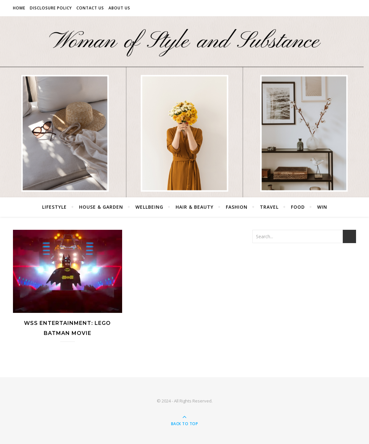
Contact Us (90, 8)
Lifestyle (54, 207)
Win (322, 207)
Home (19, 8)
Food (298, 207)
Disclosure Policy (51, 8)
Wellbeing (149, 207)
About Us (119, 8)
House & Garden (101, 207)
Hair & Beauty (194, 207)
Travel (269, 207)
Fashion (237, 207)
